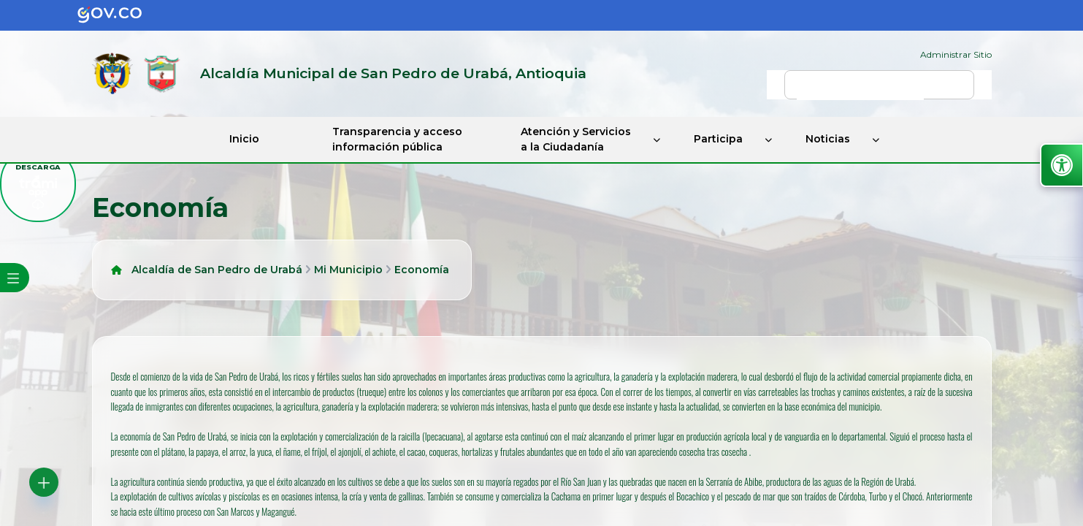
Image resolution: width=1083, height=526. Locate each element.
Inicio (244, 138)
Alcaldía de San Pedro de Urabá (216, 269)
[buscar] (860, 91)
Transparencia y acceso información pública (397, 139)
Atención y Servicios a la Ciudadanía (576, 139)
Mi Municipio (348, 269)
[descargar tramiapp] (38, 184)
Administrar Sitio (956, 54)
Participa (718, 138)
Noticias (827, 138)
